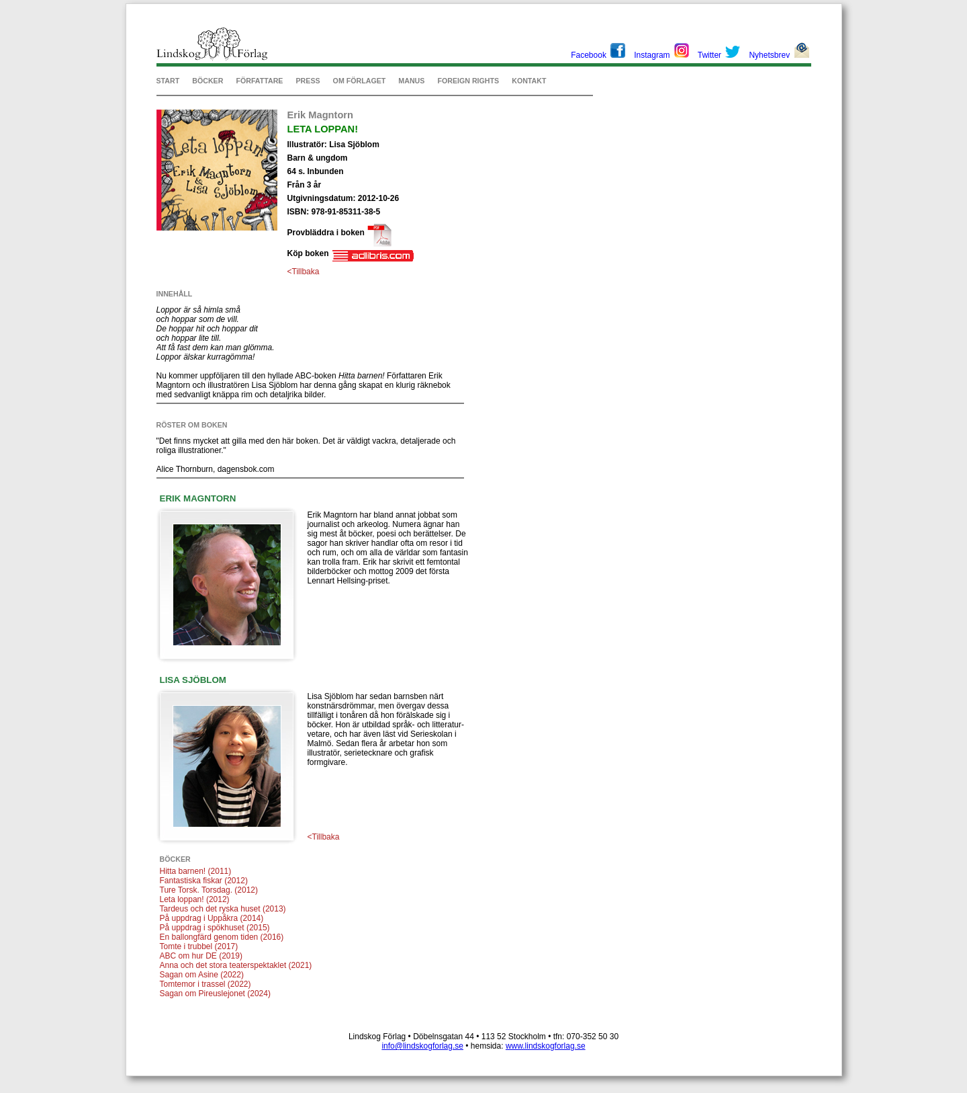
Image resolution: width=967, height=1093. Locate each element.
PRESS (307, 81)
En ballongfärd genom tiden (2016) (222, 937)
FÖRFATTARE (259, 81)
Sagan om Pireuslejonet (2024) (215, 993)
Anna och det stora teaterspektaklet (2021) (236, 965)
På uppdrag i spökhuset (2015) (215, 927)
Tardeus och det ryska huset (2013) (223, 909)
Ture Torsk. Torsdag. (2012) (209, 890)
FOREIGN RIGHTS (468, 81)
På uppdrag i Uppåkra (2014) (212, 918)
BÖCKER (207, 81)
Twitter (709, 55)
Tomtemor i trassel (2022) (205, 984)
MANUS (411, 81)
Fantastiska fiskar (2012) (204, 880)
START (168, 81)
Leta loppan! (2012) (195, 899)
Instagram (652, 55)
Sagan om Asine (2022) (202, 974)
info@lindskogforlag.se (422, 1046)
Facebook (588, 55)
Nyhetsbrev (769, 55)
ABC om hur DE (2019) (201, 956)
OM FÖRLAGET (359, 81)
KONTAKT (529, 81)
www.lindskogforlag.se (546, 1046)
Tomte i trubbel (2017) (199, 946)
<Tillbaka (303, 271)
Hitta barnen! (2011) (196, 871)
